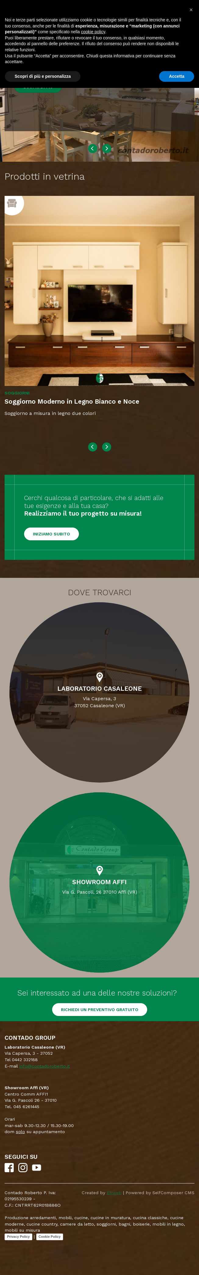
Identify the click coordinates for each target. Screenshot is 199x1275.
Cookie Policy (50, 1236)
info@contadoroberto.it (44, 1066)
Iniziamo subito (51, 533)
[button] (191, 10)
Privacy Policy (18, 1236)
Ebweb (114, 1192)
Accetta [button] (176, 76)
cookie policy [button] (93, 31)
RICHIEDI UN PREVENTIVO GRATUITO (99, 1009)
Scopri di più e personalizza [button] (43, 76)
